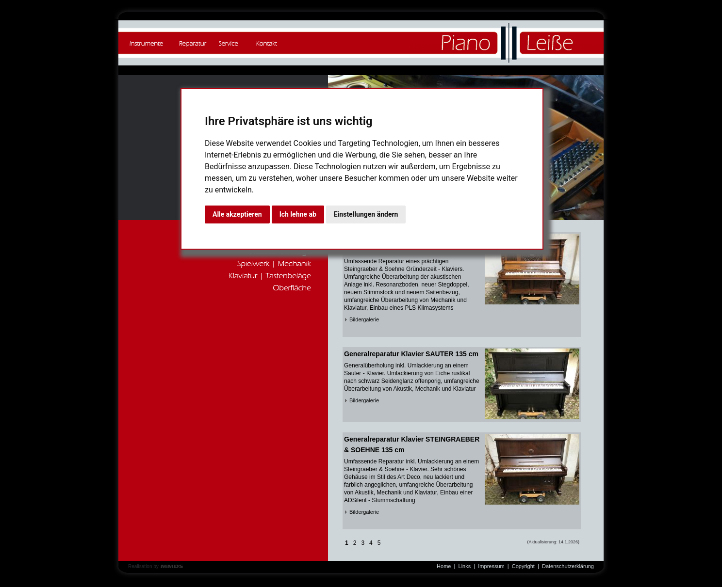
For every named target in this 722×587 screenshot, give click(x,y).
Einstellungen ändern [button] (366, 214)
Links (465, 566)
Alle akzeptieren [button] (237, 214)
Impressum (491, 566)
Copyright (523, 566)
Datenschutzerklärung (568, 566)
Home (444, 566)
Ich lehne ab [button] (297, 214)
